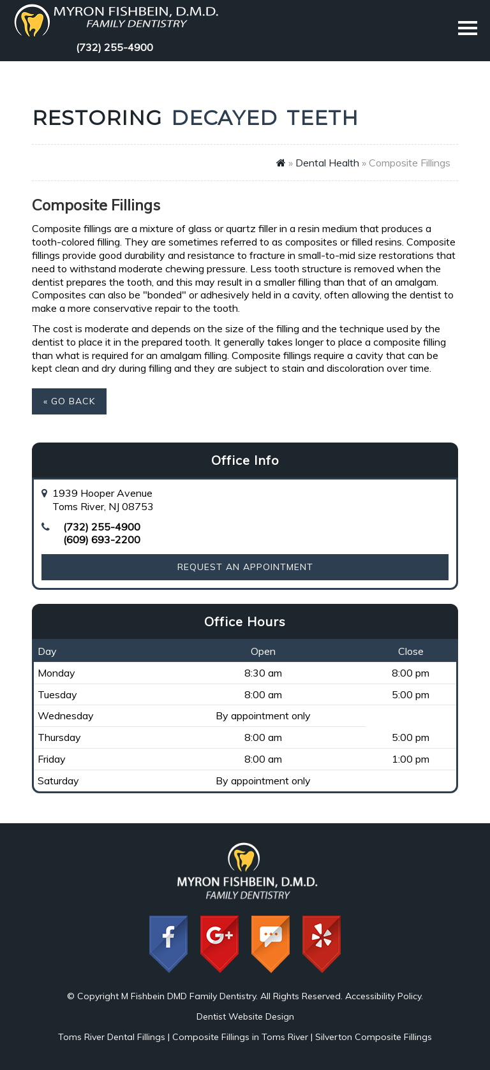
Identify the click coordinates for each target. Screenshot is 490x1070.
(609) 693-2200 (101, 539)
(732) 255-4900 (114, 47)
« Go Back (69, 401)
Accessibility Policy (383, 996)
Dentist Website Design (245, 1016)
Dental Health (327, 162)
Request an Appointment (245, 567)
